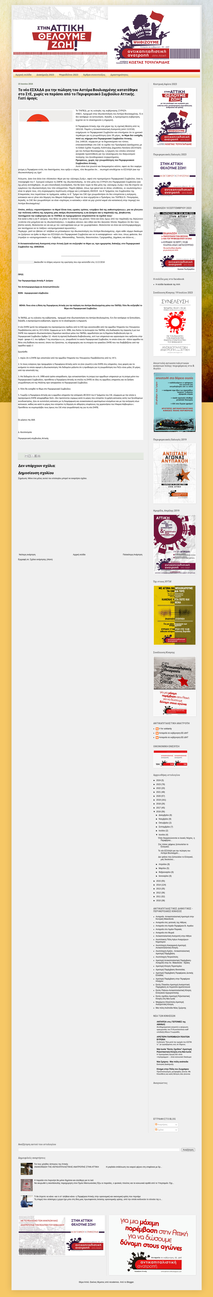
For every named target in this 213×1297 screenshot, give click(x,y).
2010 (158, 900)
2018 (158, 804)
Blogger (130, 1282)
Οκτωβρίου (164, 823)
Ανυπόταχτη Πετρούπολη (167, 957)
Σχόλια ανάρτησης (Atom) (41, 559)
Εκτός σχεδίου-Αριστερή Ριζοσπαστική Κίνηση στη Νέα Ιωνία (173, 997)
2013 (158, 889)
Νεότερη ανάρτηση (27, 554)
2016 (158, 811)
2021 (158, 792)
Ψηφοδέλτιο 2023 (68, 74)
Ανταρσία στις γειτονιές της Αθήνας (171, 922)
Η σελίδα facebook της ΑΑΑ (168, 284)
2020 (158, 796)
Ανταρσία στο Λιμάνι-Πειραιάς (169, 929)
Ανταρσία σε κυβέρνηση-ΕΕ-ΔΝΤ (173, 733)
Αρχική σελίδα (24, 74)
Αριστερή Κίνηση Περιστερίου (169, 966)
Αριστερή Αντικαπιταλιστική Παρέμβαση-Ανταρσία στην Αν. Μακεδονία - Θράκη (173, 961)
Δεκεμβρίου (164, 815)
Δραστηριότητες (119, 74)
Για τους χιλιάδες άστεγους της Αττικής (51, 1164)
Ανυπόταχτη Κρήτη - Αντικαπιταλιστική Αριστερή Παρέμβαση (173, 952)
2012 (158, 893)
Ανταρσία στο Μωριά (165, 932)
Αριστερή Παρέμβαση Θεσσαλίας (170, 969)
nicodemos (114, 1282)
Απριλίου (163, 864)
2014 (158, 885)
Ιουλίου (162, 830)
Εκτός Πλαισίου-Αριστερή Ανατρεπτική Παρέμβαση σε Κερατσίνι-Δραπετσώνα (173, 985)
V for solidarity (165, 729)
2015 (158, 881)
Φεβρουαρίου (165, 872)
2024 (158, 780)
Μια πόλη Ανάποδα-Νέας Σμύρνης (171, 1008)
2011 (158, 896)
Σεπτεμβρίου (164, 827)
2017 (158, 808)
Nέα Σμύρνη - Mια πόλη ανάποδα (172, 1062)
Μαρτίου (163, 868)
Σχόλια (159, 1130)
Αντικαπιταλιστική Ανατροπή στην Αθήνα (173, 936)
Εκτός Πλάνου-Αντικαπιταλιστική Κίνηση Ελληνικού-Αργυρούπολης (173, 991)
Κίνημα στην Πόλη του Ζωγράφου (173, 1069)
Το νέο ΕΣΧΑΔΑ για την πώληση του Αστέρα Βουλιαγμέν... (174, 852)
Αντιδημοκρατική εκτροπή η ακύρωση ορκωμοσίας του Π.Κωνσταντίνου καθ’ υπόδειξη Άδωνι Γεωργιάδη (173, 1029)
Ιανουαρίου (164, 876)
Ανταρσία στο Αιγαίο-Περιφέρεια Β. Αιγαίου (174, 926)
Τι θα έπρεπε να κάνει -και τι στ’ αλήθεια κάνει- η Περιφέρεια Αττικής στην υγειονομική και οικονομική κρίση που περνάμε (87, 1196)
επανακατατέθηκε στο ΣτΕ (88, 144)
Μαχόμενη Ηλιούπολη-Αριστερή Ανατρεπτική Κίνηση (170, 1003)
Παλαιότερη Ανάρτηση (132, 554)
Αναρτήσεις (161, 1124)
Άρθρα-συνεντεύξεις (94, 74)
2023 (158, 784)
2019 (158, 800)
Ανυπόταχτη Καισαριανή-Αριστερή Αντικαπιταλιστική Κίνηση (171, 946)
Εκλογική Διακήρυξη (165, 1064)
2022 (158, 788)
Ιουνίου (162, 835)
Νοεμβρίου (164, 819)
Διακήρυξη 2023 (45, 74)
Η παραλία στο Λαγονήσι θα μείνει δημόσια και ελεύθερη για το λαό (63, 1180)
